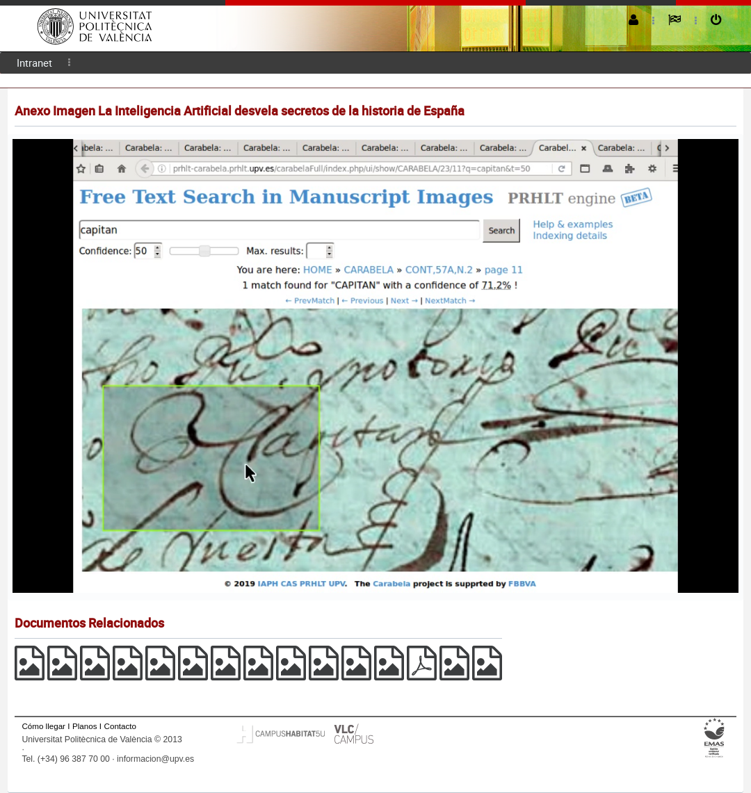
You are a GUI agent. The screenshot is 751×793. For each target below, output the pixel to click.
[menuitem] (34, 63)
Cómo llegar (43, 725)
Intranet (34, 63)
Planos (84, 725)
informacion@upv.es (155, 759)
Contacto (120, 725)
